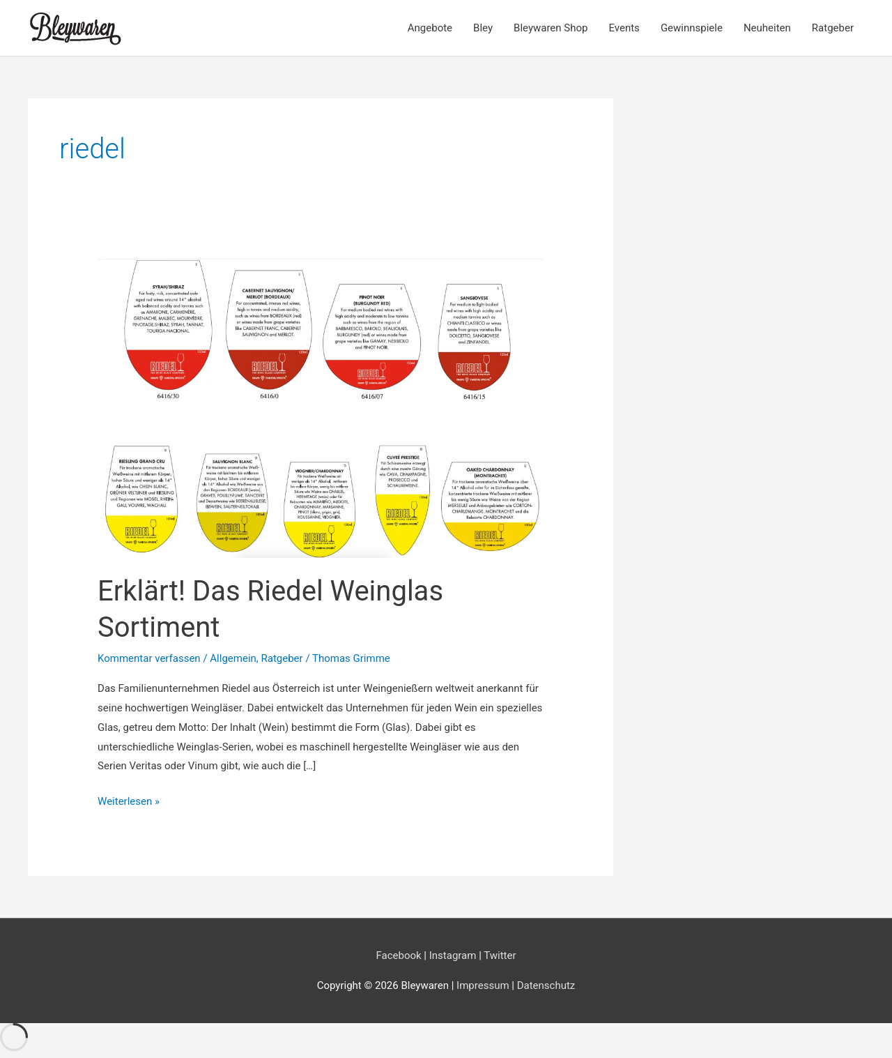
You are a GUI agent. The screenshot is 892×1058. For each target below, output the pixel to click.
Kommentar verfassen (149, 658)
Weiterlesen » (129, 802)
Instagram (453, 955)
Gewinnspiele (692, 28)
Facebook (398, 955)
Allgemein (233, 658)
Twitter (500, 955)
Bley (483, 28)
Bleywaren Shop (550, 28)
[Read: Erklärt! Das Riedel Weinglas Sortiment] (321, 407)
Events (623, 28)
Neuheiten (767, 28)
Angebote (430, 28)
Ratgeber (833, 28)
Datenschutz (546, 985)
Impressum (484, 985)
